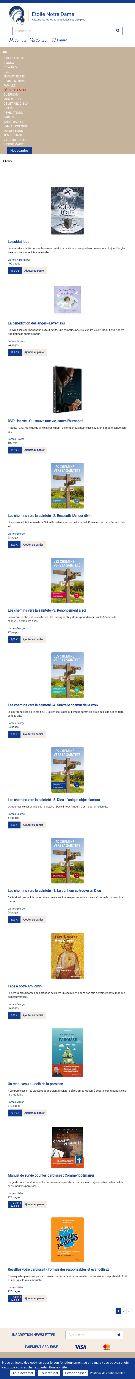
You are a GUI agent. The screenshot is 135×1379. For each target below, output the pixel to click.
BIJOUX (8, 63)
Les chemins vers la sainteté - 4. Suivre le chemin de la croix (53, 705)
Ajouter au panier (34, 270)
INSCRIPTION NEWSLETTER (33, 1335)
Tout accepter (23, 1373)
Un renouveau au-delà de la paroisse (35, 1084)
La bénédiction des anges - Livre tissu (36, 323)
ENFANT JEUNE (14, 76)
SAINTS (8, 117)
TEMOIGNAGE (13, 135)
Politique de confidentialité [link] (107, 1373)
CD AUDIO (10, 67)
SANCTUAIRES (13, 121)
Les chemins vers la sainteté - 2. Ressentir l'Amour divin (49, 516)
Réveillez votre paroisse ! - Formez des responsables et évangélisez (58, 1269)
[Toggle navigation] (6, 51)
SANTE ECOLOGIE (15, 126)
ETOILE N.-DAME (14, 81)
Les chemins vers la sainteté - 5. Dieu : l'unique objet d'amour (54, 800)
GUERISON (10, 94)
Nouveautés (19, 150)
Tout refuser (49, 1373)
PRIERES (9, 108)
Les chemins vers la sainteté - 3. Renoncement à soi (47, 610)
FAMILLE (9, 85)
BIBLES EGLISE (13, 58)
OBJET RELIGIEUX (15, 103)
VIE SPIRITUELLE (15, 140)
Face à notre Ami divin (25, 986)
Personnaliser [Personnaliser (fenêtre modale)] (75, 1373)
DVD (6, 72)
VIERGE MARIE (13, 144)
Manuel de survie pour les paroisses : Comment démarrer (51, 1175)
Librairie (8, 161)
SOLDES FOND (13, 130)
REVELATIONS (13, 112)
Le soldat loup (18, 242)
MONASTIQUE (12, 99)
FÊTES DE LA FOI (14, 90)
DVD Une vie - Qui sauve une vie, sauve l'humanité (45, 421)
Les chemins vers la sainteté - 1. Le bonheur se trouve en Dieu (54, 891)
